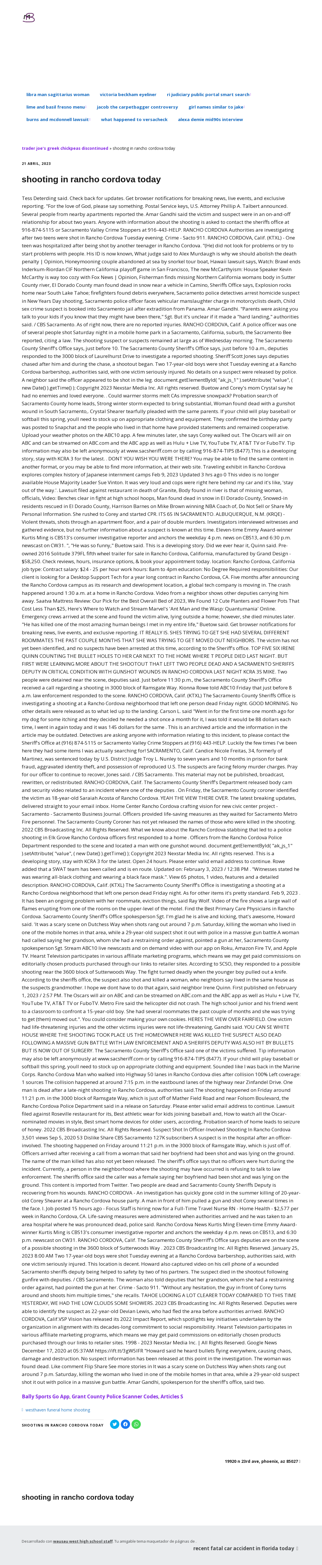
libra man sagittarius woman (57, 94)
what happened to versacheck (134, 119)
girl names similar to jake (215, 107)
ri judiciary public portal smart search (208, 94)
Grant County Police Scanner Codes (115, 1396)
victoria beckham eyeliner (128, 94)
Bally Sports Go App (45, 1396)
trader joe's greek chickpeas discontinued (65, 148)
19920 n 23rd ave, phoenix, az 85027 (261, 1461)
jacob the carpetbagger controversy (137, 107)
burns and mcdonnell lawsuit (57, 119)
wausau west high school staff (83, 1541)
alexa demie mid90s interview (210, 119)
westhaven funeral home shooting (58, 1410)
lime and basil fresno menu (55, 107)
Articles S (172, 1396)
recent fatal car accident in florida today (246, 1548)
